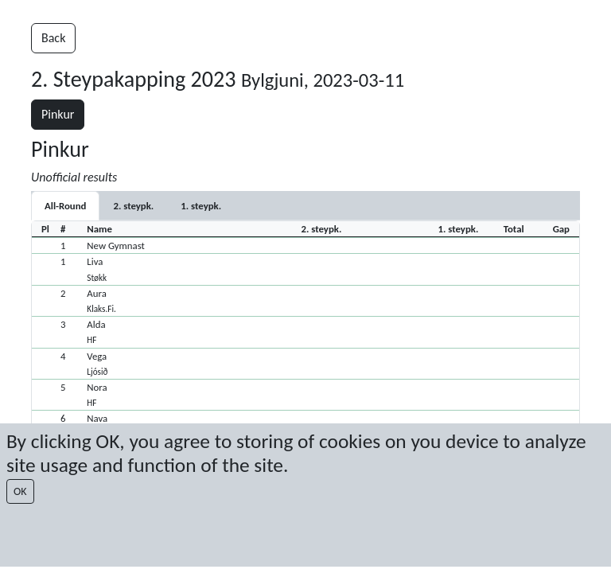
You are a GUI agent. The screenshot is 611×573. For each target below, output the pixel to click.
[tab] (133, 205)
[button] (305, 245)
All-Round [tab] (65, 206)
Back (53, 37)
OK (20, 491)
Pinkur (57, 114)
